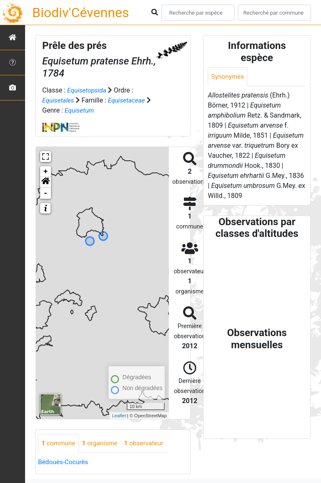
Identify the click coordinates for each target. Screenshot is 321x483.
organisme (102, 443)
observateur (147, 443)
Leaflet (119, 415)
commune (59, 443)
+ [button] (45, 172)
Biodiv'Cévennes (80, 13)
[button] (45, 182)
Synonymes (228, 77)
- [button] (45, 193)
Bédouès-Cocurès (64, 462)
